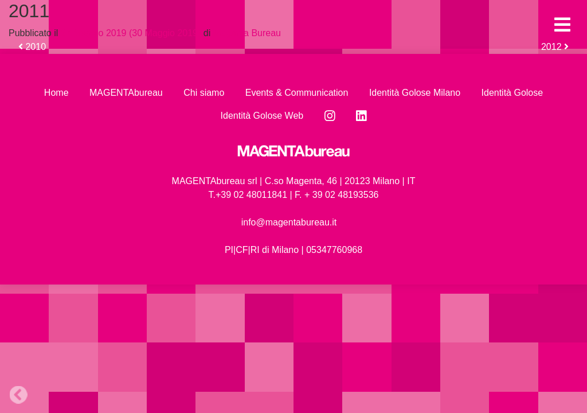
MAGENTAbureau (126, 93)
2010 (32, 47)
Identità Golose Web (262, 115)
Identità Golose (512, 93)
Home (56, 93)
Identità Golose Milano (414, 93)
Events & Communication (297, 93)
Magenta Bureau (245, 33)
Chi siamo (203, 93)
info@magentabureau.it (289, 222)
